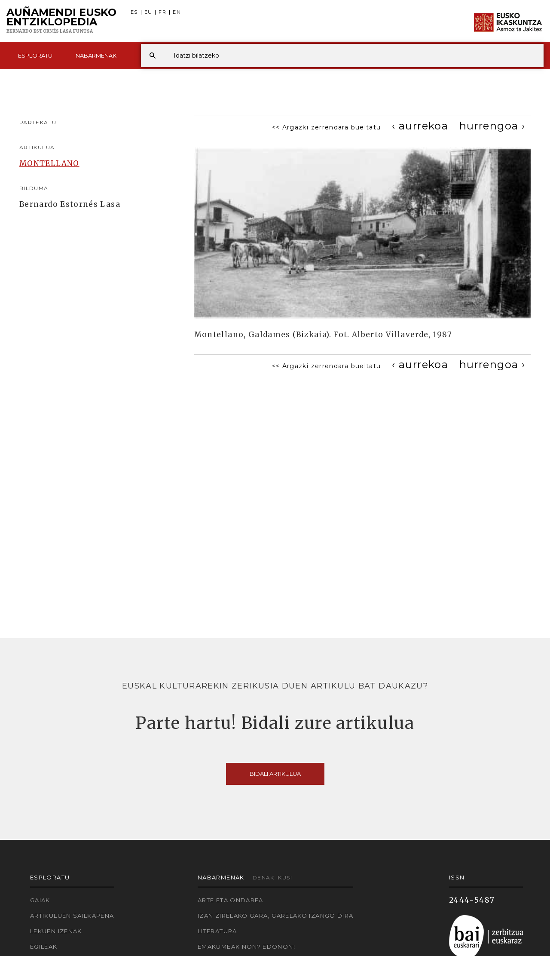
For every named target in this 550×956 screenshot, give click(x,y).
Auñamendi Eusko (61, 21)
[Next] (492, 126)
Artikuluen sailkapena (72, 915)
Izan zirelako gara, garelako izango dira (275, 915)
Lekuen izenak (56, 931)
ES (134, 12)
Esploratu (35, 55)
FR (162, 12)
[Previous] (420, 126)
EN (177, 12)
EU (148, 12)
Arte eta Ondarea (230, 900)
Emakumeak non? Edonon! (246, 946)
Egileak (44, 946)
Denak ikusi (272, 877)
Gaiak (40, 900)
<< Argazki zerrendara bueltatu (326, 127)
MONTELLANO (49, 163)
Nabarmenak (96, 55)
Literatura (217, 931)
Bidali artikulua (275, 773)
